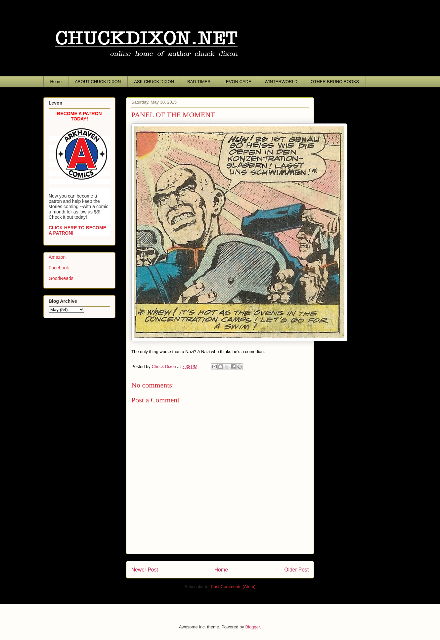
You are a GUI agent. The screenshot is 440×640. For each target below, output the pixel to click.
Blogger (252, 626)
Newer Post (144, 569)
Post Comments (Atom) (233, 586)
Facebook (59, 267)
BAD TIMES (198, 81)
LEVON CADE (237, 81)
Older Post (296, 569)
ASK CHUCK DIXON (154, 81)
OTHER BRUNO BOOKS (335, 81)
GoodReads (61, 278)
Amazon (57, 257)
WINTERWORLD (281, 81)
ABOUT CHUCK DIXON (98, 81)
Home (56, 81)
